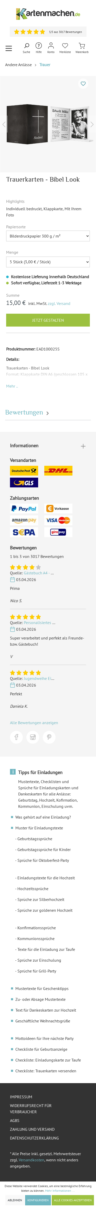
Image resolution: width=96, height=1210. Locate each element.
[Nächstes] (92, 124)
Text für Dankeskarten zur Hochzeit (45, 1010)
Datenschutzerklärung (34, 1138)
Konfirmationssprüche (36, 927)
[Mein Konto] (51, 48)
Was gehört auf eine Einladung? (43, 817)
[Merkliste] (65, 48)
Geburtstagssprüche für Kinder (44, 849)
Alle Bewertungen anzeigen (34, 722)
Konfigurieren (38, 1200)
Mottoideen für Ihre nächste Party (44, 1038)
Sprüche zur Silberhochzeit (40, 899)
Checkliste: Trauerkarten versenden (45, 1070)
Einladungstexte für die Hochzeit (46, 877)
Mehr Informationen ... (60, 1191)
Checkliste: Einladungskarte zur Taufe (48, 1060)
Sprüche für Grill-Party (36, 971)
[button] (12, 386)
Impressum (21, 1096)
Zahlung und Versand (32, 1129)
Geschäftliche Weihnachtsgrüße (42, 1020)
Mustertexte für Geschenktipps (42, 988)
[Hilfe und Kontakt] (39, 48)
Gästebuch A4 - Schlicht (44, 572)
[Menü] (9, 48)
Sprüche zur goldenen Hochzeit (44, 910)
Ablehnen (15, 1200)
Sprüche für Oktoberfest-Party (43, 860)
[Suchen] (26, 48)
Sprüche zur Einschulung (39, 960)
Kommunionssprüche (36, 938)
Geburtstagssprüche (34, 838)
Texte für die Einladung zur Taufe (46, 949)
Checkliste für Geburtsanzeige (41, 1049)
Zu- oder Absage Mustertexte (40, 999)
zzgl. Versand (59, 303)
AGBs (14, 1120)
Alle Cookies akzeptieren (73, 1200)
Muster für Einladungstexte (39, 827)
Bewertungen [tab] (27, 412)
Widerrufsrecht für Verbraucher (31, 1108)
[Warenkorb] (82, 48)
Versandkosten (31, 1159)
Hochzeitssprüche (32, 888)
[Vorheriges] (4, 124)
